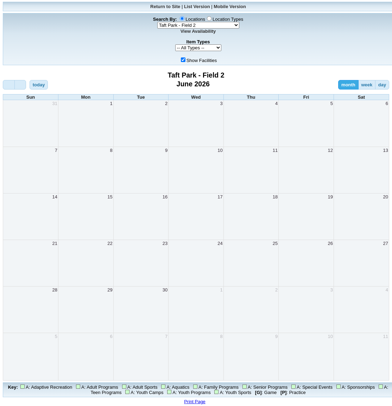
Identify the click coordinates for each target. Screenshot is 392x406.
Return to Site (165, 6)
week (366, 84)
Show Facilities (201, 60)
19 (330, 196)
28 (54, 290)
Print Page (195, 401)
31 (54, 103)
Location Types (228, 19)
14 (54, 196)
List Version (197, 6)
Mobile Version (230, 6)
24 (219, 243)
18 (275, 196)
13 (385, 150)
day (382, 84)
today (39, 84)
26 (330, 243)
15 (109, 196)
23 (165, 243)
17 (219, 196)
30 (165, 290)
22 (109, 243)
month (348, 84)
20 (385, 196)
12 (330, 150)
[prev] (9, 85)
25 (275, 243)
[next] (20, 85)
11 (275, 150)
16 (165, 196)
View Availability (198, 31)
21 (54, 243)
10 (219, 150)
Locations (195, 19)
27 (385, 243)
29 (109, 290)
